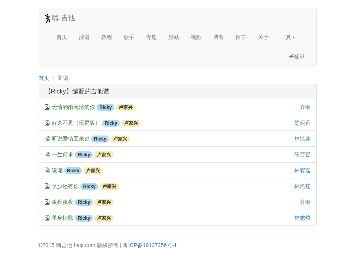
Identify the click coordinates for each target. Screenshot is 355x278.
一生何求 (62, 154)
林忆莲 (302, 139)
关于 (263, 37)
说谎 (57, 170)
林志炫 (302, 218)
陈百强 (302, 154)
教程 (106, 37)
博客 (218, 37)
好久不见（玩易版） (76, 123)
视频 (196, 37)
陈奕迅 (302, 123)
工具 (287, 37)
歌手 (129, 37)
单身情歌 (62, 218)
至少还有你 (65, 186)
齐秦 (305, 107)
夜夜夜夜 (62, 202)
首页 (61, 37)
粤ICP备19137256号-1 (150, 245)
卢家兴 (125, 107)
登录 (297, 56)
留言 (241, 37)
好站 (173, 37)
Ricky (105, 107)
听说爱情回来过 (71, 139)
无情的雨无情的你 (73, 107)
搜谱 (84, 37)
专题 (151, 37)
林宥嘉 (302, 170)
